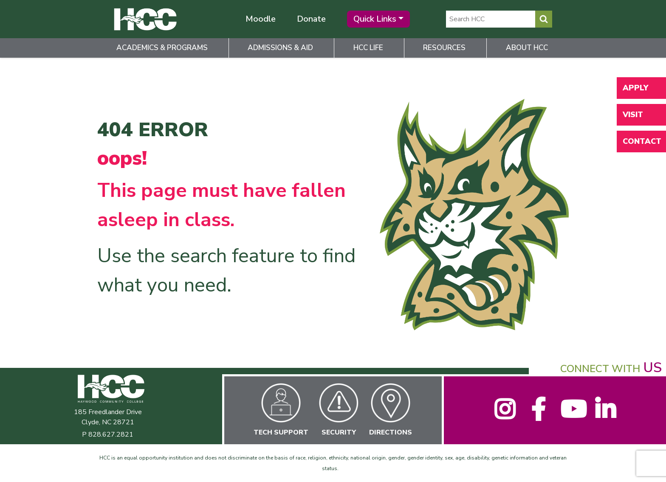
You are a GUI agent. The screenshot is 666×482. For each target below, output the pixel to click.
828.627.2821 (110, 434)
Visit (633, 114)
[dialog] (640, 456)
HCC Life (368, 48)
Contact (642, 141)
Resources (444, 48)
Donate (311, 19)
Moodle (261, 19)
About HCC (527, 48)
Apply (635, 88)
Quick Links (374, 19)
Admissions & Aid (280, 48)
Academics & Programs (162, 48)
